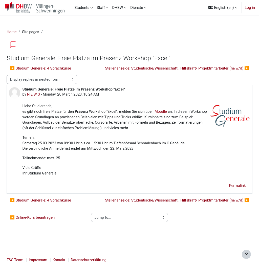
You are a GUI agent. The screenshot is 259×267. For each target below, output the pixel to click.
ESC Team (26, 260)
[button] (223, 7)
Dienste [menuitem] (136, 7)
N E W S (45, 95)
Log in (250, 7)
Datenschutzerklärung (101, 260)
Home (23, 32)
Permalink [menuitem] (226, 193)
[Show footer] (246, 254)
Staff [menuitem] (101, 7)
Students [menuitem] (81, 7)
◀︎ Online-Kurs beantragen (43, 225)
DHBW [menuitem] (117, 7)
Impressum (49, 260)
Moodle (175, 112)
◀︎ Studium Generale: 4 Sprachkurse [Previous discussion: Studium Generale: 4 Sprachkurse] (51, 68)
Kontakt (71, 260)
